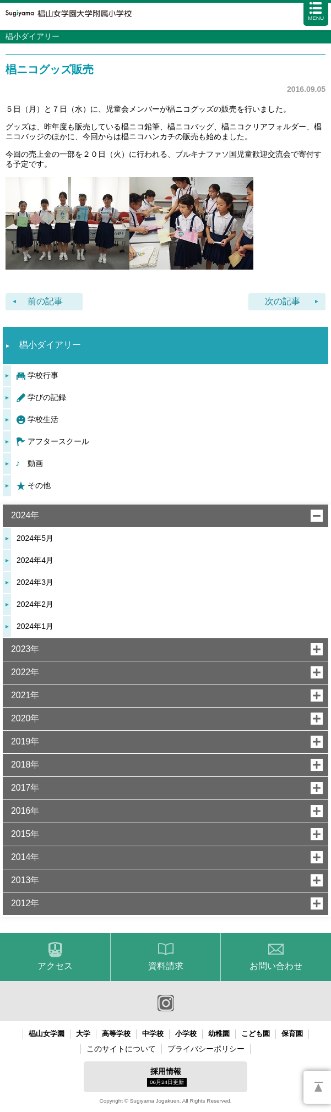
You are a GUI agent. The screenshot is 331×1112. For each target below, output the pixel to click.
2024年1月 (35, 626)
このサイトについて (121, 1048)
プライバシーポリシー (206, 1048)
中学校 (153, 1033)
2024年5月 (35, 538)
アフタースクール (58, 441)
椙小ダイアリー (50, 344)
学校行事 (43, 375)
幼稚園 (219, 1033)
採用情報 (167, 1077)
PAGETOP (317, 1087)
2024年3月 (35, 582)
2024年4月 (35, 560)
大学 (83, 1033)
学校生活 (43, 419)
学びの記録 (47, 397)
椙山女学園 (46, 1033)
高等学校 (116, 1033)
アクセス (55, 966)
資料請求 (165, 966)
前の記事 (45, 301)
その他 (39, 485)
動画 (35, 463)
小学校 (186, 1033)
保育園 (292, 1033)
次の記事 (282, 301)
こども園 (255, 1033)
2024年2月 (35, 604)
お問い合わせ (275, 966)
